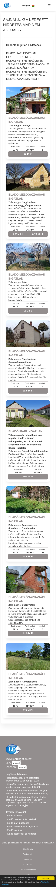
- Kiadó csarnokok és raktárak (21, 833)
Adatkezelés (28, 854)
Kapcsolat (28, 859)
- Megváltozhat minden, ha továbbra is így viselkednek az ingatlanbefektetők (27, 785)
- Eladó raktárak (14, 830)
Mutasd (16, 763)
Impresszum (28, 865)
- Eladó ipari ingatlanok (17, 823)
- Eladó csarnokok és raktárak (21, 819)
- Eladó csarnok (14, 815)
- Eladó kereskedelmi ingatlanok (22, 826)
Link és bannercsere (28, 870)
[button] (28, 5)
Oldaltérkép (28, 849)
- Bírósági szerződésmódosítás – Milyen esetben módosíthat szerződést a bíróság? (28, 792)
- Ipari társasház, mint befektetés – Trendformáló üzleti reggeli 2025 (23, 779)
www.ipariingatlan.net (19, 759)
